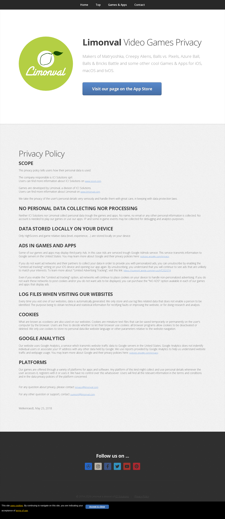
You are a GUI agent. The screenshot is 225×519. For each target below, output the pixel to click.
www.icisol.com (94, 181)
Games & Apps (117, 5)
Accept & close (97, 507)
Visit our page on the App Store (122, 89)
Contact (139, 5)
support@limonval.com (83, 394)
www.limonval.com (91, 191)
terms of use (22, 510)
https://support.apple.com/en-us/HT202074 (149, 270)
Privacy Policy (142, 496)
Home (84, 5)
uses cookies (16, 505)
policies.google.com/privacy (156, 256)
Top (98, 5)
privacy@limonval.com (88, 387)
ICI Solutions (122, 496)
